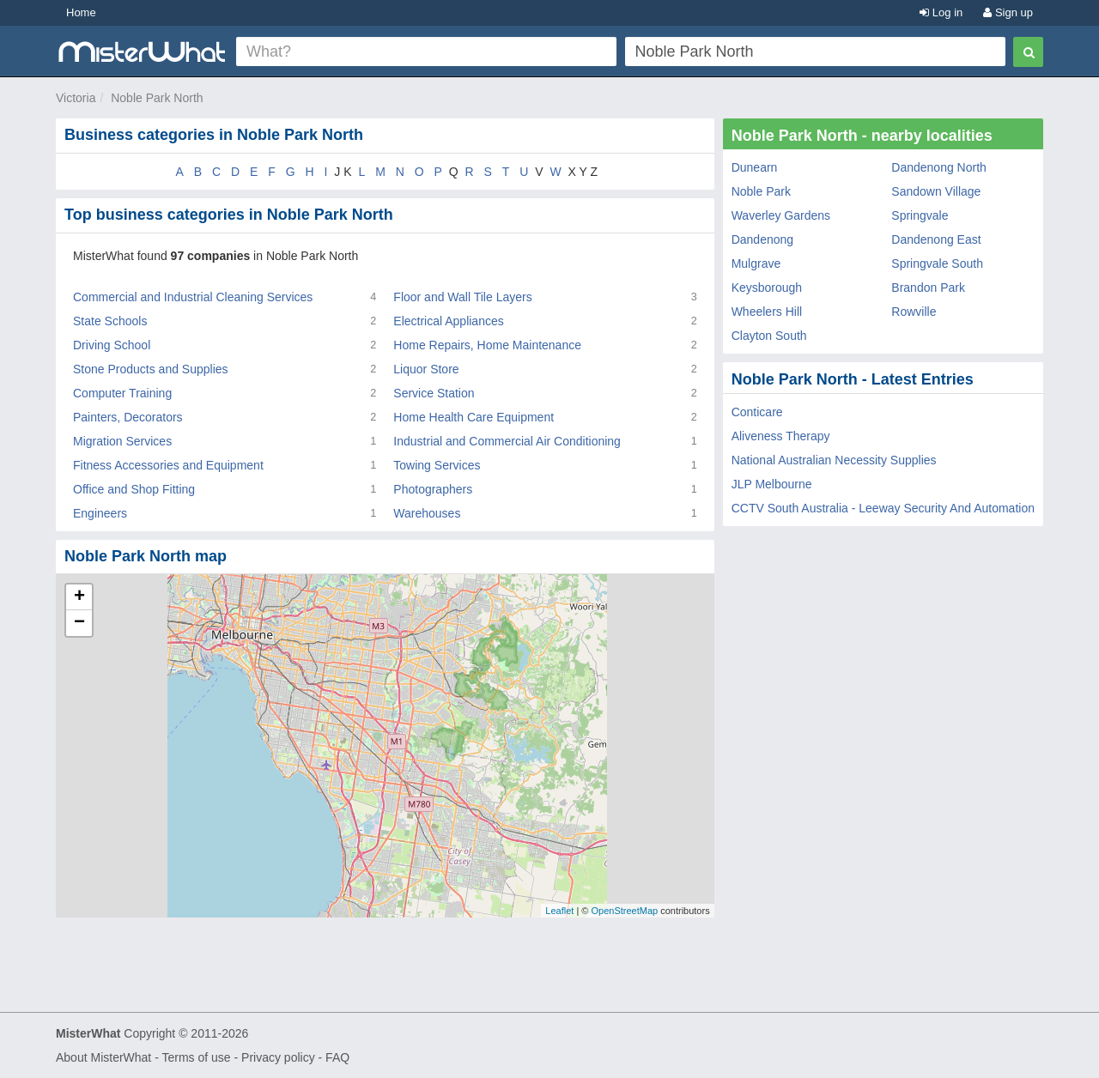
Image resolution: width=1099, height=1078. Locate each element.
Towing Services (436, 465)
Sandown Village (936, 191)
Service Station (433, 393)
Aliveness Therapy (781, 436)
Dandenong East (936, 239)
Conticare (757, 412)
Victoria (75, 98)
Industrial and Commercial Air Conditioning (507, 441)
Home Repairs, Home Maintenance (487, 345)
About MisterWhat (103, 1057)
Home (81, 12)
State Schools (110, 321)
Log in (941, 12)
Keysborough (767, 287)
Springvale (919, 215)
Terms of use (195, 1057)
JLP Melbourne (772, 484)
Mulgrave (756, 263)
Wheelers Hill (767, 311)
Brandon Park (928, 287)
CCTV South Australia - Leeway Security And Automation (883, 508)
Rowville (913, 311)
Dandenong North (939, 167)
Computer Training (122, 393)
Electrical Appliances (448, 321)
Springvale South (937, 263)
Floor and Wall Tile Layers (462, 297)
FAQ (337, 1057)
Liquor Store (425, 369)
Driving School (111, 345)
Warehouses (426, 513)
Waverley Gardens (781, 215)
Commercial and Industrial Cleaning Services (193, 297)
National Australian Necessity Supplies (834, 460)
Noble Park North (157, 98)
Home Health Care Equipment (473, 417)
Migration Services (122, 441)
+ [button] (79, 597)
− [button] (79, 623)
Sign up (1008, 12)
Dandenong (762, 239)
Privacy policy (278, 1057)
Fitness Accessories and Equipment (168, 465)
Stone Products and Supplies (150, 369)
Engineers (100, 513)
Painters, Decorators (128, 417)
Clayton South (769, 335)
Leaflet (559, 910)
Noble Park (761, 191)
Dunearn (755, 167)
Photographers (432, 489)
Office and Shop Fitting (134, 489)
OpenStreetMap (624, 910)
